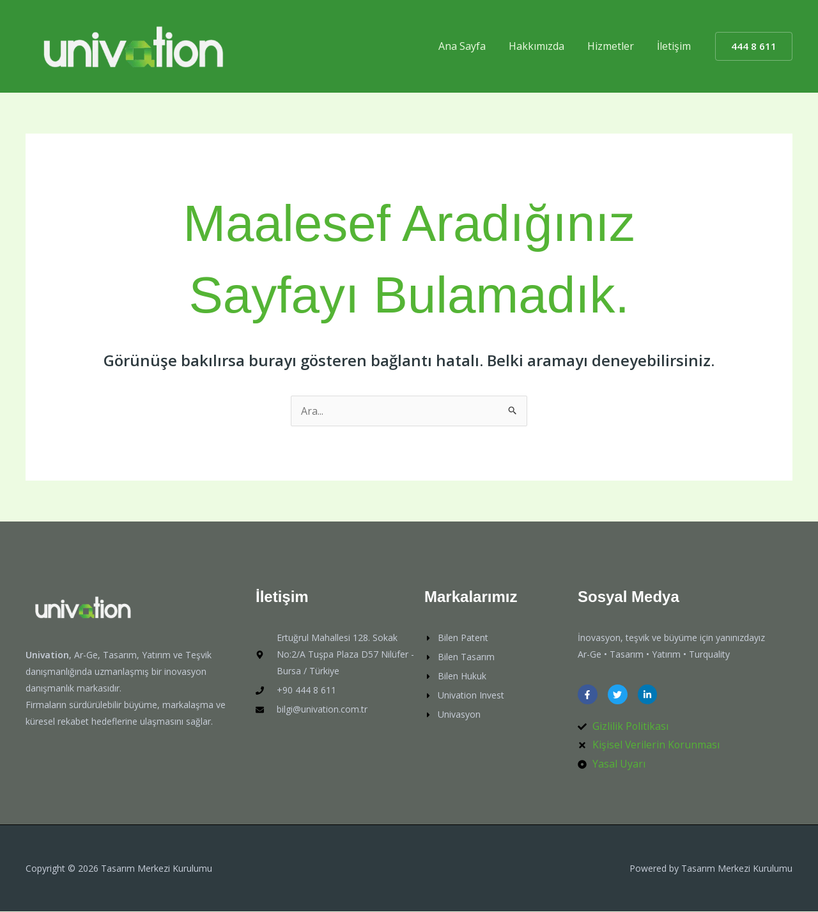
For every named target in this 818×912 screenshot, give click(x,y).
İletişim (675, 46)
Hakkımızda (543, 46)
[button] (753, 46)
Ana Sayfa (471, 46)
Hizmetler (614, 46)
